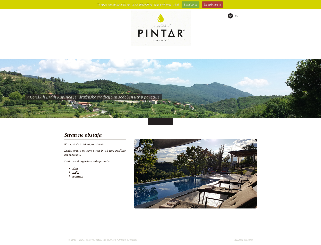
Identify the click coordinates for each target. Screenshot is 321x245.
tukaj (176, 4)
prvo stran (93, 150)
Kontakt (217, 52)
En (236, 16)
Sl (230, 16)
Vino (108, 52)
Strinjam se (190, 4)
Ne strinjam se (212, 4)
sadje (75, 172)
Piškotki (132, 239)
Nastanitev (158, 52)
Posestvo (83, 52)
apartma (77, 176)
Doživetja (189, 52)
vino (75, 168)
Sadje (130, 52)
